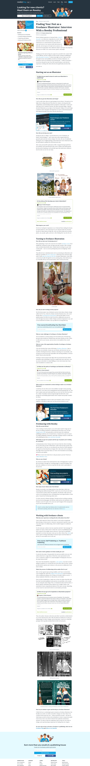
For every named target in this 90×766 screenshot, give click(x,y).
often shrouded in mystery (42, 57)
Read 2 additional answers (42, 612)
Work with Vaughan (67, 608)
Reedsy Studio (54, 762)
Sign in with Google (27, 15)
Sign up (39, 15)
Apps (28, 2)
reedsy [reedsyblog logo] (21, 2)
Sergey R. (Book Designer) (44, 81)
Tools (58, 2)
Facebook (29, 67)
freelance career (66, 243)
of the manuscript (58, 573)
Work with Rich (68, 380)
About (65, 2)
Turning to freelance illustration (25, 36)
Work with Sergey (67, 94)
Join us (70, 2)
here (64, 508)
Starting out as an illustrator (24, 34)
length (52, 573)
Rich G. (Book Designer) (44, 370)
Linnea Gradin (43, 34)
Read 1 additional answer (42, 221)
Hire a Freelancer (21, 762)
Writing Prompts (65, 764)
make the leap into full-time (49, 256)
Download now (67, 415)
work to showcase (51, 254)
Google (22, 67)
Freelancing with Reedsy (23, 38)
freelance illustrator (62, 348)
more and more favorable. (54, 437)
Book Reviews (65, 762)
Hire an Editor (20, 764)
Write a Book (53, 764)
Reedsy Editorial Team (47, 33)
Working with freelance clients (24, 40)
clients (69, 533)
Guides (41, 764)
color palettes (59, 561)
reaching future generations (49, 315)
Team (29, 764)
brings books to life (40, 432)
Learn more (47, 15)
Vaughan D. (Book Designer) (45, 595)
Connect (50, 2)
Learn (54, 2)
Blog (62, 2)
